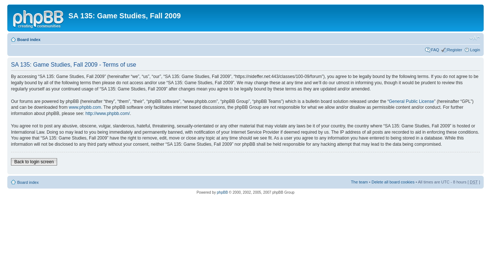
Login (475, 50)
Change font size (474, 38)
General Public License (411, 101)
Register (454, 50)
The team (359, 182)
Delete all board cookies (392, 182)
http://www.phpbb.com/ (107, 113)
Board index (29, 39)
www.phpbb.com (85, 107)
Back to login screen (34, 161)
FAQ (435, 50)
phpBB (222, 192)
